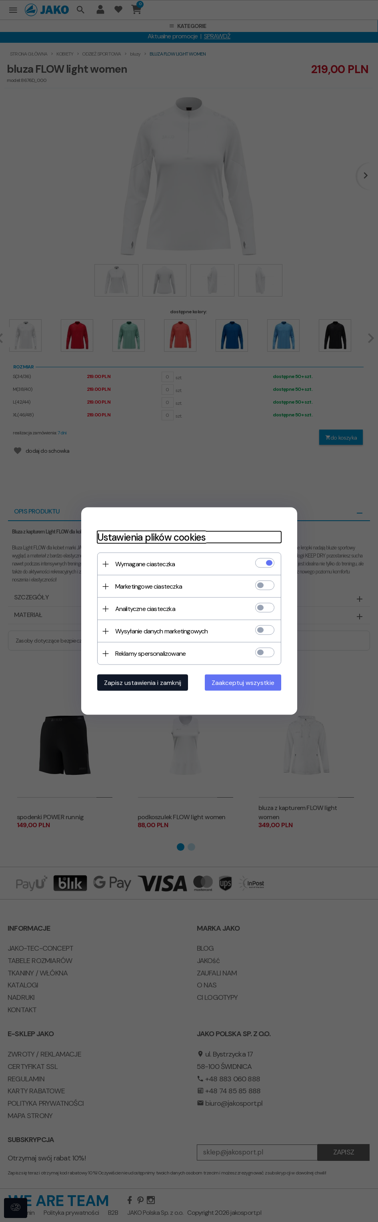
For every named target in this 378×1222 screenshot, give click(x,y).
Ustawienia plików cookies (151, 537)
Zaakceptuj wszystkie (243, 683)
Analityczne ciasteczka (145, 609)
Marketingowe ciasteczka (148, 586)
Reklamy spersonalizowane (150, 653)
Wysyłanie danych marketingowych (161, 631)
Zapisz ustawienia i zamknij (142, 683)
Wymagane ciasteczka (145, 564)
